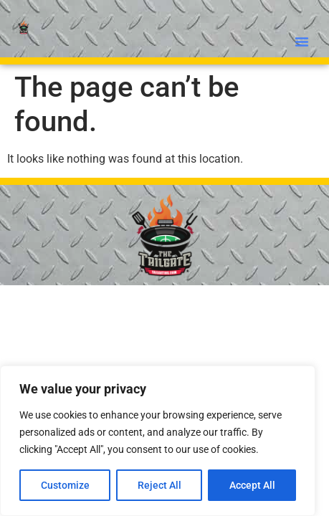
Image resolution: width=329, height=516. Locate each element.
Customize (65, 485)
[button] (302, 41)
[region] (157, 441)
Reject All (159, 485)
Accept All (252, 485)
